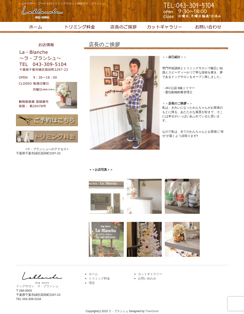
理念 (122, 27)
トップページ (37, 27)
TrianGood (151, 311)
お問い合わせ (207, 27)
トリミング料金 (79, 27)
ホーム (93, 274)
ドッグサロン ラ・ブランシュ (37, 286)
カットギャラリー (164, 27)
